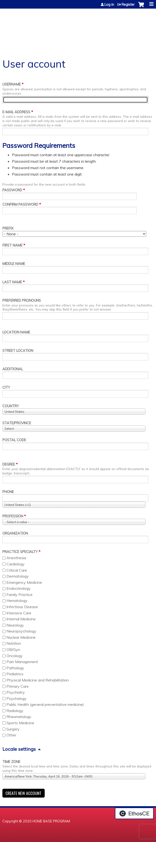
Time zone (11, 762)
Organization (15, 533)
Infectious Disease (22, 606)
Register (128, 4)
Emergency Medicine (24, 582)
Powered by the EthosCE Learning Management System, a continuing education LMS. (134, 813)
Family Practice (19, 594)
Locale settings (19, 749)
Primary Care (17, 686)
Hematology (16, 600)
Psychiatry (15, 692)
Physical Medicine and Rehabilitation (37, 680)
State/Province (16, 423)
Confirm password (20, 204)
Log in (109, 4)
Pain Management (22, 661)
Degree (8, 464)
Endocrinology (18, 588)
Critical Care (16, 570)
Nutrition (13, 643)
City (6, 387)
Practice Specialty (20, 552)
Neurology (15, 625)
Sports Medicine (20, 722)
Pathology (15, 667)
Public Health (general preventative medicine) (45, 704)
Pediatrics (14, 673)
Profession (12, 516)
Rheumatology (18, 716)
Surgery (13, 729)
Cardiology (15, 564)
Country (10, 406)
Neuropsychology (21, 631)
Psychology (16, 698)
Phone (8, 492)
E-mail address (16, 112)
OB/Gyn (13, 649)
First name (12, 245)
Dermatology (17, 576)
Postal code (14, 440)
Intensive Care (18, 613)
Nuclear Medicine (21, 637)
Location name (16, 332)
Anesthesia (16, 557)
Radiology (14, 710)
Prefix (7, 228)
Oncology (14, 655)
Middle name (13, 264)
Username (11, 84)
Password (12, 190)
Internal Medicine (21, 619)
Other (11, 735)
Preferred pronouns (21, 300)
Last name (12, 282)
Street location (17, 351)
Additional (12, 369)
